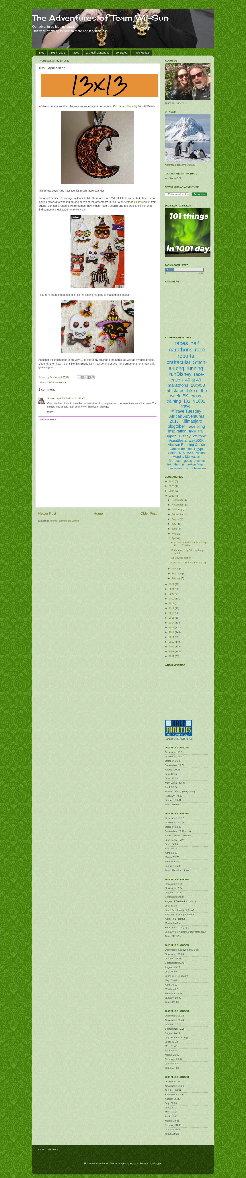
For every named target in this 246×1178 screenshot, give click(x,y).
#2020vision (196, 453)
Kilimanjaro (191, 421)
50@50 (198, 385)
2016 (172, 613)
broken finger (195, 464)
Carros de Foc (181, 449)
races (181, 343)
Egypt (198, 449)
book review (174, 468)
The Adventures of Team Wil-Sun (100, 17)
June (175, 528)
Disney (185, 436)
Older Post (148, 513)
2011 (172, 637)
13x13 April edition (181, 557)
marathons (178, 385)
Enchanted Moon (123, 106)
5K (185, 395)
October (176, 509)
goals (188, 461)
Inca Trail (196, 431)
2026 (172, 481)
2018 (172, 603)
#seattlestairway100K (186, 440)
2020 (172, 594)
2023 (172, 495)
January (176, 578)
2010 (172, 641)
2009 (172, 646)
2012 (172, 632)
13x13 (50, 382)
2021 (172, 589)
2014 (172, 622)
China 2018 (176, 453)
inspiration (177, 431)
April (174, 538)
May (174, 533)
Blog (41, 52)
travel (186, 406)
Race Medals (142, 52)
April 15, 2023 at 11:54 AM (70, 398)
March (175, 568)
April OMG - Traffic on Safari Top (189, 562)
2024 (172, 490)
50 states (175, 390)
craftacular (61, 382)
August (176, 519)
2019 (172, 598)
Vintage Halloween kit (137, 201)
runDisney (180, 374)
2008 (172, 651)
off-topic (200, 436)
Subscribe (199, 194)
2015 (172, 617)
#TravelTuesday (186, 411)
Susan (51, 398)
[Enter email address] (177, 194)
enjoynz (134, 1163)
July (174, 523)
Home (98, 513)
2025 (172, 486)
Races (75, 52)
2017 (172, 608)
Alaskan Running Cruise (186, 445)
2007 (172, 656)
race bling (196, 426)
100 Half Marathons (97, 52)
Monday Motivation (186, 457)
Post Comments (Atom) (66, 521)
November (178, 504)
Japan (171, 436)
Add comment (48, 419)
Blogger (157, 1163)
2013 (172, 627)
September (178, 514)
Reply (50, 411)
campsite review (195, 468)
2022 (172, 584)
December (178, 500)
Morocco (175, 461)
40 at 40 (193, 379)
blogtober (176, 426)
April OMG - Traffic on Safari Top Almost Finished (189, 544)
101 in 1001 (58, 52)
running (195, 368)
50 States (121, 52)
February (177, 573)
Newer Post (47, 513)
